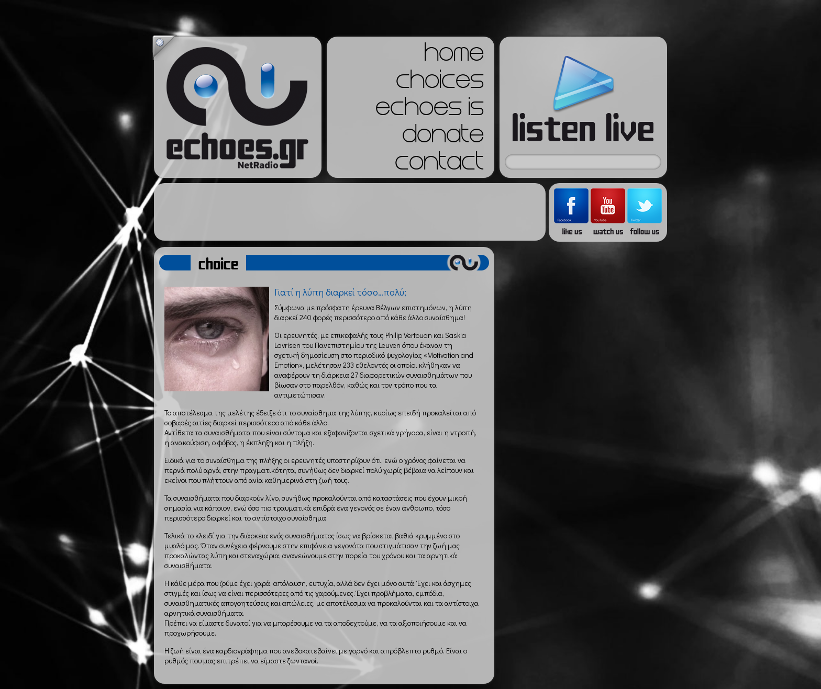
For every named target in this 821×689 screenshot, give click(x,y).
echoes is (429, 110)
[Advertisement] (349, 211)
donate (443, 137)
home (454, 55)
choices (440, 83)
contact (439, 164)
